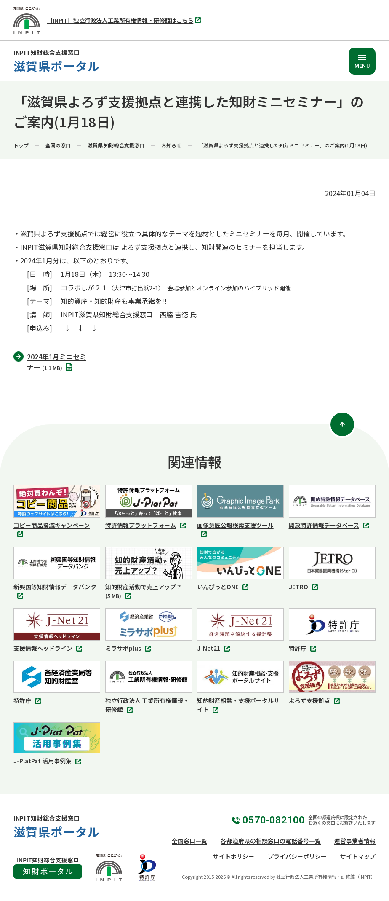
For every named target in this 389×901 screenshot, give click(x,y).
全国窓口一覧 (189, 841)
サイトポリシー (233, 856)
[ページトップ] (342, 424)
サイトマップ (358, 856)
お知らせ (171, 145)
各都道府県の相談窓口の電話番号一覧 (271, 841)
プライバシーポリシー (297, 856)
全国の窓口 (58, 145)
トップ (21, 145)
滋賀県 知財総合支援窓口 (116, 145)
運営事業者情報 (355, 841)
